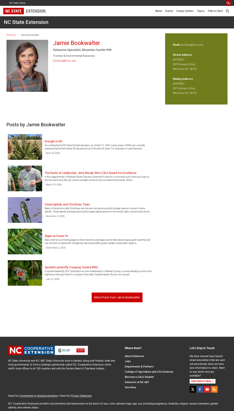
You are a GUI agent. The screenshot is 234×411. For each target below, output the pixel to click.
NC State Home (17, 3)
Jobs (128, 361)
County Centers (185, 11)
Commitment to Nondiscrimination (38, 395)
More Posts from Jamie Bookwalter (117, 297)
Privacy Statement (81, 395)
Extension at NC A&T (137, 382)
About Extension (134, 356)
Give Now (130, 387)
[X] (193, 389)
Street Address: (183, 54)
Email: (177, 44)
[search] (229, 3)
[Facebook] (200, 389)
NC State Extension (26, 22)
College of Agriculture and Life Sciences (149, 371)
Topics (201, 11)
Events (169, 11)
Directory (11, 35)
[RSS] (214, 389)
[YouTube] (207, 389)
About (158, 11)
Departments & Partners (139, 366)
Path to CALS (215, 11)
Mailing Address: (183, 78)
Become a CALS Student (139, 376)
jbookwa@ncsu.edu (64, 60)
